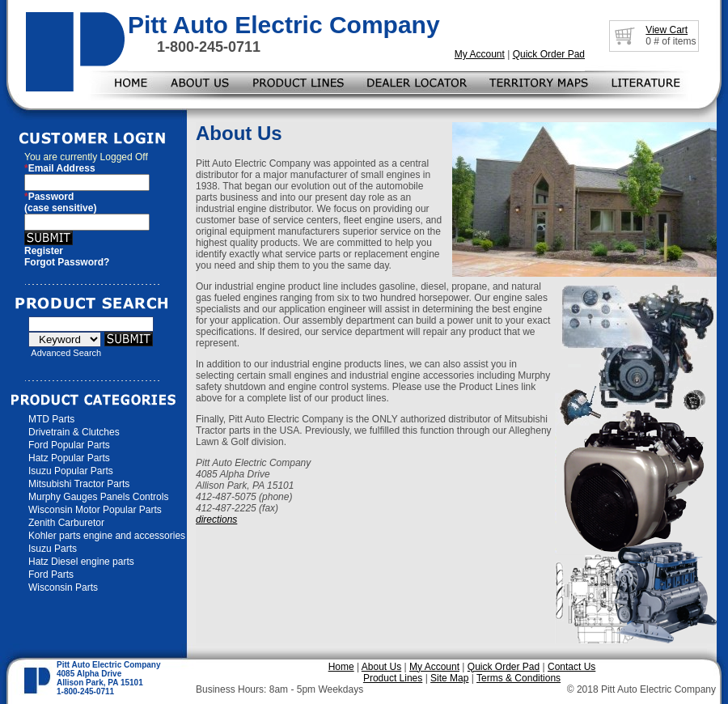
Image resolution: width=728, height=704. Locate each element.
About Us (381, 666)
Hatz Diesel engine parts (81, 561)
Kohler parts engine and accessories (106, 535)
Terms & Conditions (518, 678)
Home (341, 666)
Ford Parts (51, 574)
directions (216, 519)
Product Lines (392, 678)
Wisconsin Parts (63, 587)
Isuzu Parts (52, 548)
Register (43, 251)
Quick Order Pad (549, 54)
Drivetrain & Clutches (74, 432)
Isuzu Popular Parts (70, 471)
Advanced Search (66, 353)
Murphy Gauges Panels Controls (98, 497)
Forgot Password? (66, 262)
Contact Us (571, 666)
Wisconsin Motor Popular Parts (95, 509)
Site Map (449, 678)
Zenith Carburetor (66, 522)
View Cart (666, 30)
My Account (480, 54)
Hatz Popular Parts (69, 458)
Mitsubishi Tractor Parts (78, 484)
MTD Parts (51, 419)
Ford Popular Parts (69, 445)
